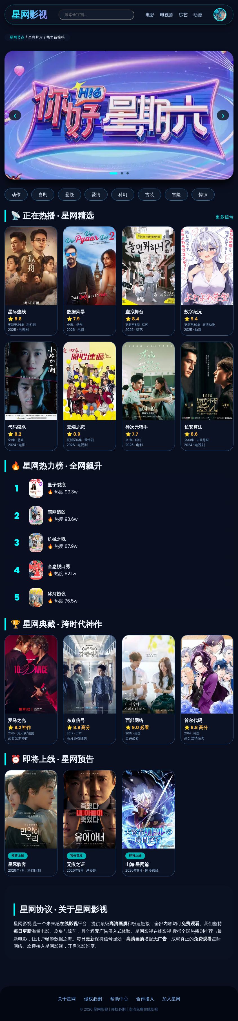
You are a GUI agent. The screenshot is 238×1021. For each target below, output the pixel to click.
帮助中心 (119, 999)
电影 (150, 15)
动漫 (197, 15)
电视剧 (167, 15)
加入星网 (171, 999)
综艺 (183, 15)
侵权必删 (93, 999)
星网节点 (17, 37)
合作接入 (145, 999)
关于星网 (67, 999)
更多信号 (224, 217)
